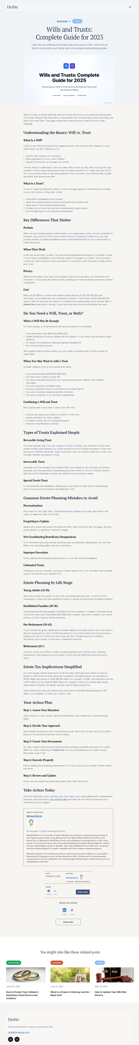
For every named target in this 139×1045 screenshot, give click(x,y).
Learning (102, 990)
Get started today (79, 799)
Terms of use (120, 995)
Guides (101, 985)
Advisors (86, 985)
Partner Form (89, 995)
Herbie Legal (72, 985)
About (117, 980)
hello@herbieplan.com (20, 994)
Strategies (103, 995)
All (99, 980)
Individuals (87, 980)
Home (69, 980)
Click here (15, 1029)
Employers (87, 990)
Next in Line (72, 990)
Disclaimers (119, 1000)
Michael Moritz (8, 136)
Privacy (117, 990)
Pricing (117, 985)
